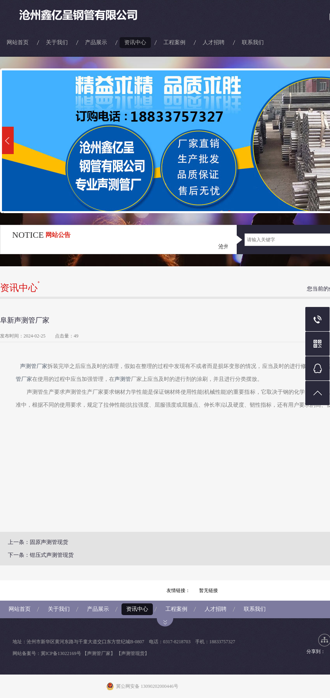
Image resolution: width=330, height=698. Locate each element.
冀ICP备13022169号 (61, 653)
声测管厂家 (33, 366)
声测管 (122, 379)
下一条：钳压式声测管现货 (41, 555)
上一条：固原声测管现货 (38, 542)
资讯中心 (135, 42)
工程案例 (174, 42)
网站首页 (18, 42)
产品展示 (96, 42)
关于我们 (57, 42)
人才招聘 (214, 42)
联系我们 (253, 42)
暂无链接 (208, 590)
